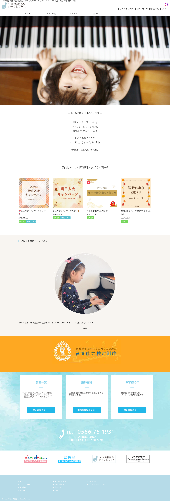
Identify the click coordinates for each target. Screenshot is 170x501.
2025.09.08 (23, 217)
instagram (92, 481)
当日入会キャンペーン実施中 (66, 210)
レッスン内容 (25, 484)
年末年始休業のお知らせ (97, 210)
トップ (22, 481)
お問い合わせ (142, 8)
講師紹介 (23, 490)
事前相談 (23, 487)
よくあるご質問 (126, 8)
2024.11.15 (125, 217)
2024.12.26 (91, 214)
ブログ (165, 8)
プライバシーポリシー (97, 484)
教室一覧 (155, 8)
